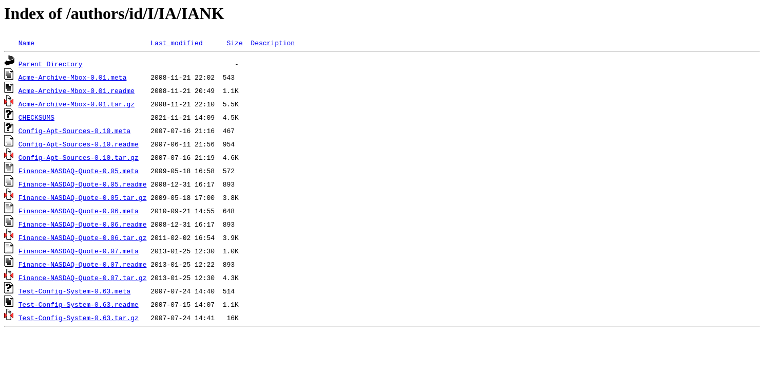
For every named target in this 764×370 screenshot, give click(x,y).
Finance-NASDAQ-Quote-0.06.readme (82, 224)
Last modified (176, 42)
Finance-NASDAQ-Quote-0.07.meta (78, 250)
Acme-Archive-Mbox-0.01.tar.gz (76, 103)
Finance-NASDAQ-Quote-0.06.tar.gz (82, 237)
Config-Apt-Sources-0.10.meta (74, 130)
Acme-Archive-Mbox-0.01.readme (76, 90)
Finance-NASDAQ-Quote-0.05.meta (78, 170)
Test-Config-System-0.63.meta (74, 290)
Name (26, 42)
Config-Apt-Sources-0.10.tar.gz (78, 157)
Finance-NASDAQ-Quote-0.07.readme (82, 264)
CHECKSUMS (36, 117)
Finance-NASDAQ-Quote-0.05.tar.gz (82, 197)
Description (273, 42)
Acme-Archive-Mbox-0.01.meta (72, 77)
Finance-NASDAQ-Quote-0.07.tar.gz (82, 277)
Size (234, 42)
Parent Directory (50, 63)
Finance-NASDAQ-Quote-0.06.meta (78, 210)
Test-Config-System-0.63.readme (78, 304)
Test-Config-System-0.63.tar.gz (78, 317)
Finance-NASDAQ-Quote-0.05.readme (82, 184)
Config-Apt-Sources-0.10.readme (78, 144)
